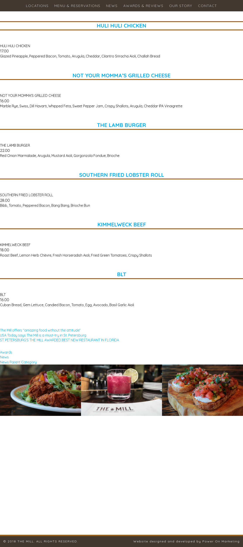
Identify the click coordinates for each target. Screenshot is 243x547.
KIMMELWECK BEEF (121, 224)
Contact (207, 5)
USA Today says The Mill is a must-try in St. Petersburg (43, 335)
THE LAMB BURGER (121, 125)
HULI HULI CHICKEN (121, 25)
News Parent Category (18, 362)
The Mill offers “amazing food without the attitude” (40, 330)
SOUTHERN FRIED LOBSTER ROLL (121, 175)
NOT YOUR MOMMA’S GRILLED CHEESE (121, 75)
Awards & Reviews (143, 5)
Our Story (180, 5)
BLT (121, 274)
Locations (37, 5)
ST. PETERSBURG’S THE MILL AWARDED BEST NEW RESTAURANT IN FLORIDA (59, 340)
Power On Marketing (221, 541)
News (112, 5)
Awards (6, 352)
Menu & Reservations (77, 5)
